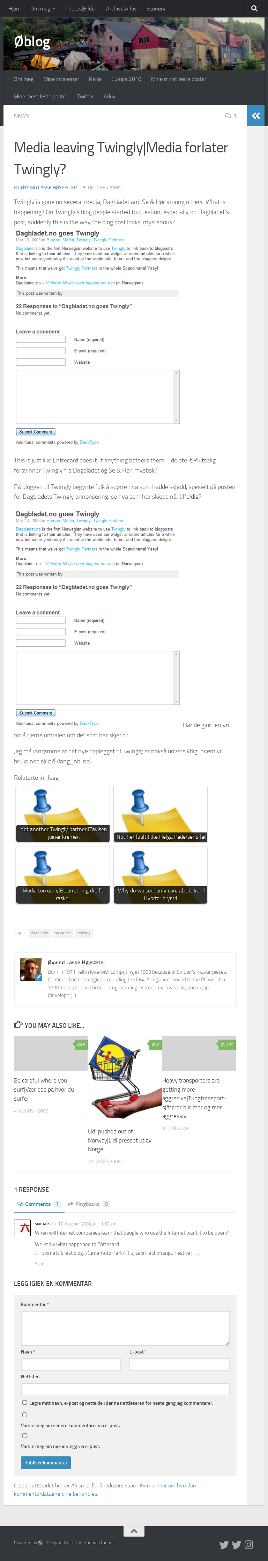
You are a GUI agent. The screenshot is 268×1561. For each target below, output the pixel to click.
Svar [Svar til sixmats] (39, 1263)
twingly (83, 932)
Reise (95, 79)
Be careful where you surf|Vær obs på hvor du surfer (44, 1089)
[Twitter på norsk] (236, 1544)
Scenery (156, 8)
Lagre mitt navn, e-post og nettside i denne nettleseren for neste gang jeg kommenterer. (121, 1403)
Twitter (85, 96)
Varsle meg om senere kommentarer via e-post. (70, 1425)
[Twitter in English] (224, 1544)
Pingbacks (89, 1203)
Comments (39, 1203)
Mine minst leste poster (178, 79)
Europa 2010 (126, 79)
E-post (138, 1352)
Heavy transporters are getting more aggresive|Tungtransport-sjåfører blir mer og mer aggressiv (194, 1098)
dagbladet (39, 932)
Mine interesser (61, 79)
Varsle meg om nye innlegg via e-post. (60, 1446)
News (21, 115)
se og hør (63, 932)
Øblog (32, 41)
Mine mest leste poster (40, 96)
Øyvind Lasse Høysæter (49, 188)
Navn (28, 1352)
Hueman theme (98, 1542)
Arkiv (110, 96)
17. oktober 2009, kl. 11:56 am (87, 1223)
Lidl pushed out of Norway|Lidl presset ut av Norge (119, 1140)
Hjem (14, 8)
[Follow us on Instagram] (249, 1544)
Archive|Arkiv (121, 8)
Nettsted (30, 1376)
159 (227, 1044)
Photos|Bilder (80, 8)
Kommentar (35, 1304)
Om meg (40, 8)
